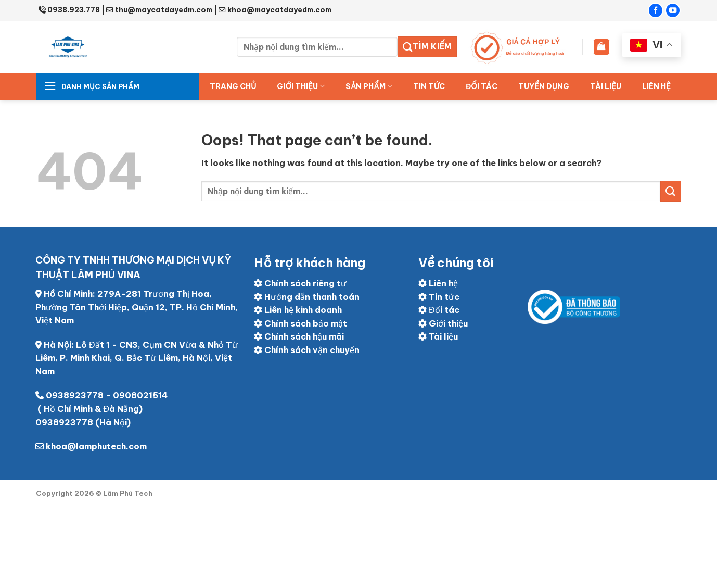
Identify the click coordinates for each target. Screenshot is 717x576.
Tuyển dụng (543, 86)
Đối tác (438, 310)
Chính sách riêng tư (300, 283)
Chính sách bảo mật (300, 323)
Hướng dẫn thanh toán (307, 297)
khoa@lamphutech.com (96, 446)
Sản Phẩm (368, 86)
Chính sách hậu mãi (299, 336)
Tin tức (429, 86)
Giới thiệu (301, 86)
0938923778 (75, 395)
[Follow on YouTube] (673, 10)
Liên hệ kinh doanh (298, 310)
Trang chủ (233, 86)
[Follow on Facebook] (655, 10)
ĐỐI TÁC (481, 86)
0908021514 (140, 395)
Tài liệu (605, 86)
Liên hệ (656, 86)
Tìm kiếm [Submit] (427, 47)
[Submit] (670, 191)
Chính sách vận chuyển (307, 350)
